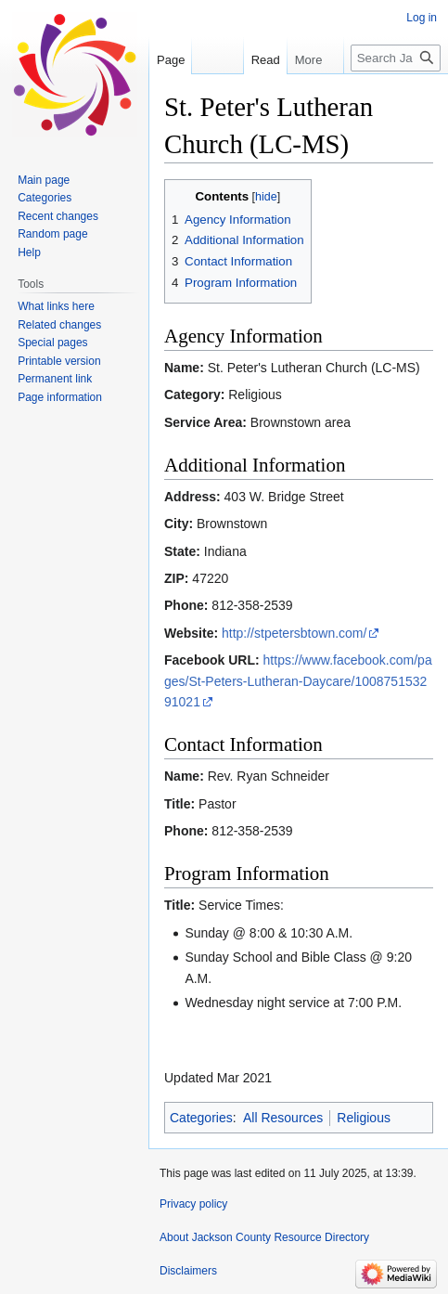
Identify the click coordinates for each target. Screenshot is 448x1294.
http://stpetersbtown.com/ (294, 633)
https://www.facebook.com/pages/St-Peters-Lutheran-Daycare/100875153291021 (298, 681)
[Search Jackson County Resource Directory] (396, 58)
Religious (363, 1117)
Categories (201, 1117)
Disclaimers (188, 1270)
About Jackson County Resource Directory (264, 1237)
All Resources (283, 1117)
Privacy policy (193, 1203)
